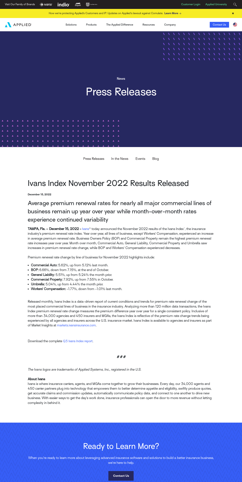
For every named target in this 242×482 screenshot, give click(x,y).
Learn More (173, 13)
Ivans (56, 23)
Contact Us (219, 24)
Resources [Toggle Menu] (149, 24)
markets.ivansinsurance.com (77, 325)
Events (140, 159)
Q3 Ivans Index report (78, 341)
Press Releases (93, 159)
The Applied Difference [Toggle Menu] (119, 24)
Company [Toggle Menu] (170, 24)
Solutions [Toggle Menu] (71, 24)
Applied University (216, 4)
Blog (155, 159)
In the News (119, 159)
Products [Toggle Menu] (91, 24)
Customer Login (190, 4)
